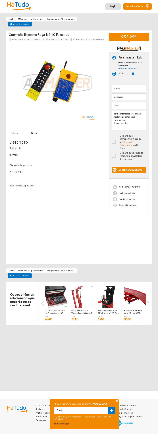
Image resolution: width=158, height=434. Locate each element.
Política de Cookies (123, 409)
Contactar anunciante (131, 171)
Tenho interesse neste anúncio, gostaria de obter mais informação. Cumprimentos (129, 121)
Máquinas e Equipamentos (30, 272)
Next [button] (148, 304)
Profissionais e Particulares (49, 413)
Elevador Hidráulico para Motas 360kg (133, 313)
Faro (47, 317)
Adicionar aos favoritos (129, 188)
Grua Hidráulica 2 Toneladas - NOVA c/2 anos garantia (81, 313)
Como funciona (43, 405)
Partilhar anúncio (127, 194)
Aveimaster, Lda (131, 58)
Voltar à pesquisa (19, 24)
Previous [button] (42, 304)
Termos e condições (123, 413)
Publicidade (41, 416)
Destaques (40, 420)
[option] (57, 84)
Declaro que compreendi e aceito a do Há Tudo (130, 143)
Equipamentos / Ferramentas (61, 272)
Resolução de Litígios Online (127, 416)
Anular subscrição (61, 424)
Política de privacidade (124, 405)
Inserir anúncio (137, 6)
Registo (39, 409)
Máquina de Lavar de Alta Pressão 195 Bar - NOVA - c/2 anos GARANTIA (108, 313)
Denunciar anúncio (127, 206)
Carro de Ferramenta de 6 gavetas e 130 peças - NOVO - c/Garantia (55, 313)
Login (113, 6)
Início (11, 272)
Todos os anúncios (127, 69)
